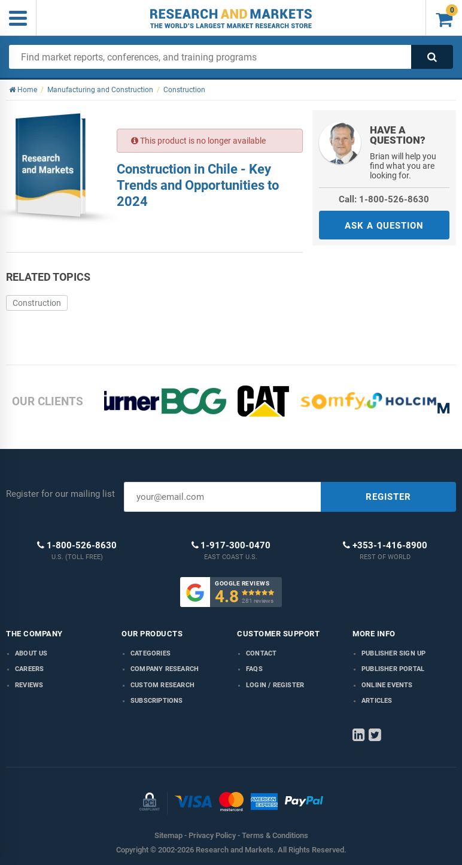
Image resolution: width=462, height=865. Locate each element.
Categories (150, 653)
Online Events (387, 685)
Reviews (29, 685)
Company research (164, 669)
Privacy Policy (212, 835)
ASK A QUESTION (384, 225)
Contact (261, 653)
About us (31, 653)
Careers (29, 669)
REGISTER (388, 496)
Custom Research (162, 685)
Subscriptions (156, 701)
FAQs (254, 669)
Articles (377, 701)
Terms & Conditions (275, 835)
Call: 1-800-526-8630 (384, 199)
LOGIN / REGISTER (275, 685)
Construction (37, 303)
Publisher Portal (392, 669)
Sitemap (168, 835)
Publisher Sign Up (393, 653)
